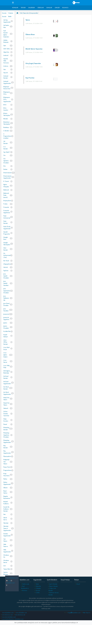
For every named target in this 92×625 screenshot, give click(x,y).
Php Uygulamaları (7, 452)
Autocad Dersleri (5, 77)
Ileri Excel (6, 261)
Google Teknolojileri (6, 244)
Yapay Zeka (6, 569)
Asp (4, 69)
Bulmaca (65, 8)
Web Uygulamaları (7, 551)
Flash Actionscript (6, 217)
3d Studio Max (6, 26)
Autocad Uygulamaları (7, 82)
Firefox (5, 204)
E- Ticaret (6, 181)
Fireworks (6, 207)
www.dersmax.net (20, 615)
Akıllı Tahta (6, 49)
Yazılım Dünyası (5, 573)
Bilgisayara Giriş (6, 93)
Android (5, 55)
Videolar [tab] (10, 13)
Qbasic (5, 488)
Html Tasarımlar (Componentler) (29, 13)
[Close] (77, 623)
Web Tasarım (5, 545)
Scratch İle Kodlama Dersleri (6, 509)
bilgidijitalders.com (10, 582)
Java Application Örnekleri (6, 291)
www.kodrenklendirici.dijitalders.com (13, 619)
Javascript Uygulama (6, 318)
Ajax (4, 45)
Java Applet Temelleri (6, 283)
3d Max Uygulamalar (7, 21)
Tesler (37, 584)
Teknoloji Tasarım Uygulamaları (7, 528)
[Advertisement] (54, 106)
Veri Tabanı (5, 540)
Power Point (6, 467)
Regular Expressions (6, 497)
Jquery (5, 323)
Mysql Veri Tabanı (6, 404)
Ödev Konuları (5, 420)
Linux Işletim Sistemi (5, 355)
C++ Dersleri (5, 148)
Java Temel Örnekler (6, 304)
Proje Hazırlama (6, 475)
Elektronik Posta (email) (6, 195)
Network (5, 408)
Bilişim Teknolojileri (6, 114)
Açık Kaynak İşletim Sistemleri (6, 34)
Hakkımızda (25, 584)
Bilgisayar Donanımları (7, 88)
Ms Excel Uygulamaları (7, 383)
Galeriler (31, 8)
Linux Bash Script (6, 348)
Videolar (40, 8)
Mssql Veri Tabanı (6, 399)
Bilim (4, 105)
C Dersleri (6, 131)
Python (5, 479)
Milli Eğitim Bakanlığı (6, 372)
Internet (5, 267)
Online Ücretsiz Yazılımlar (6, 414)
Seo (4, 514)
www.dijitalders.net (21, 613)
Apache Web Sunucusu (6, 61)
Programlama (7, 470)
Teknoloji (5, 523)
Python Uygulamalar (7, 483)
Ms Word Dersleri (6, 388)
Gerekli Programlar (6, 233)
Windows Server (6, 561)
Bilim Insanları (5, 109)
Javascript (6, 314)
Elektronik (6, 190)
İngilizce (5, 271)
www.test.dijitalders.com (9, 617)
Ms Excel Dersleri (5, 377)
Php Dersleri (5, 447)
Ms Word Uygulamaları (7, 393)
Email (78, 584)
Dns (4, 166)
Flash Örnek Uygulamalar (7, 228)
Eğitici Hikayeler (6, 186)
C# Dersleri (5, 142)
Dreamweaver (7, 173)
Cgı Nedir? (6, 152)
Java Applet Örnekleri (6, 276)
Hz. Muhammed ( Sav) (6, 255)
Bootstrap (6, 127)
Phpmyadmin (7, 456)
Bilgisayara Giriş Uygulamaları (7, 99)
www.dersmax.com (7, 615)
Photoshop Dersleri (6, 429)
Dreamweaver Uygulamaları (7, 177)
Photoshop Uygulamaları (7, 441)
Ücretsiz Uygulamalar (7, 535)
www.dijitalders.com (8, 613)
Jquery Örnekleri (6, 327)
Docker (5, 169)
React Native (5, 492)
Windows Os (6, 556)
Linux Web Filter (6, 367)
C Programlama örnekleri (7, 136)
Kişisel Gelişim (5, 336)
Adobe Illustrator (6, 41)
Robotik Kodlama (6, 503)
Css (4, 155)
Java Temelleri (6, 310)
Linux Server (5, 361)
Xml (4, 566)
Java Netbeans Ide (6, 298)
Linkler (57, 8)
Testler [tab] (10, 16)
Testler (23, 8)
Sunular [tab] (4, 16)
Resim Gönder (53, 586)
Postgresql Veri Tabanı (6, 462)
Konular (15, 8)
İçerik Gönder (53, 584)
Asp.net (5, 73)
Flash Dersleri (5, 222)
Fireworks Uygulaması (6, 212)
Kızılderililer (7, 331)
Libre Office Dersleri (5, 342)
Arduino (5, 66)
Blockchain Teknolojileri (6, 123)
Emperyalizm (7, 201)
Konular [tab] (4, 13)
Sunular (49, 8)
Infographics (7, 264)
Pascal (5, 424)
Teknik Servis (5, 519)
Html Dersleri (5, 249)
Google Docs (5, 238)
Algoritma (6, 52)
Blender (5, 119)
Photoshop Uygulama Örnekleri (6, 435)
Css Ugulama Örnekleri (6, 161)
